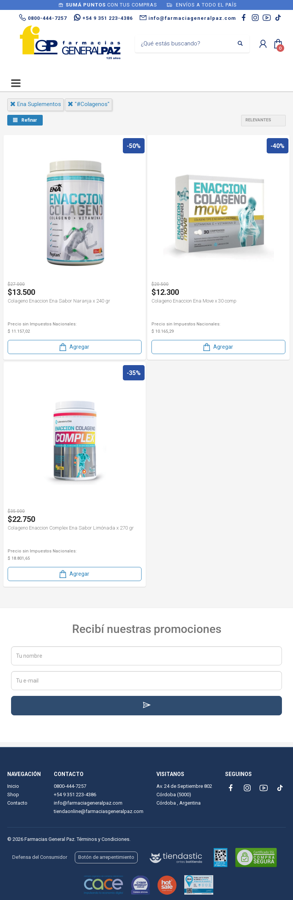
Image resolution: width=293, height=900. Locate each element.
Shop (13, 794)
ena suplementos (35, 104)
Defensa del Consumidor (39, 857)
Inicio (13, 786)
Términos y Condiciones (103, 839)
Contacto (17, 803)
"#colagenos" (88, 104)
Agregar (73, 347)
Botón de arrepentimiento (106, 857)
